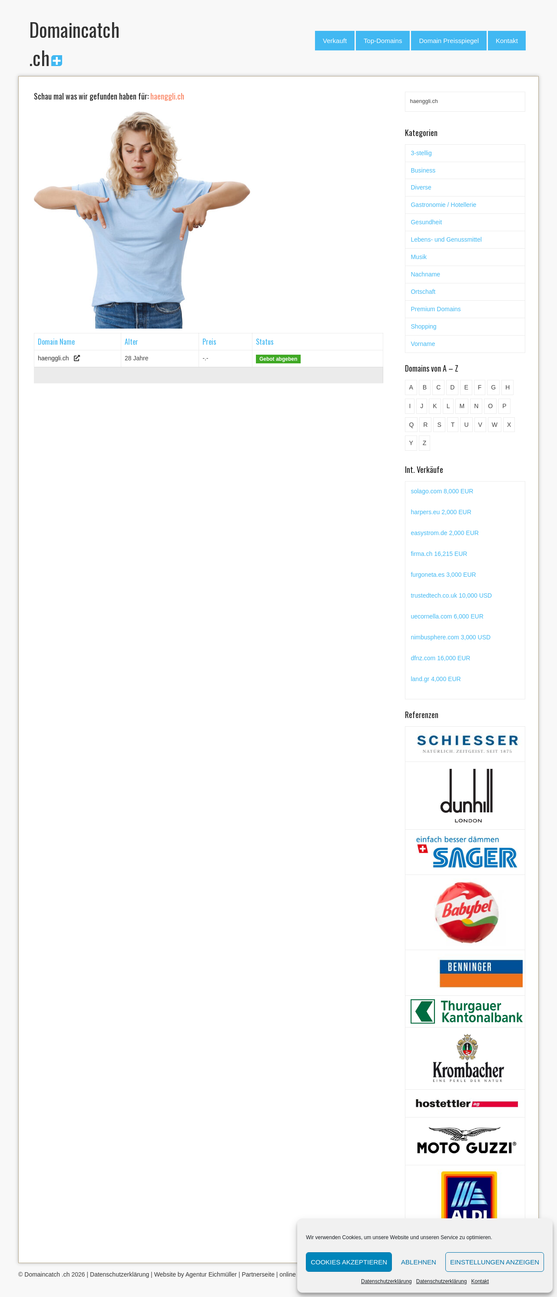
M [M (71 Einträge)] (461, 405)
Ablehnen (418, 1262)
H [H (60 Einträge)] (507, 387)
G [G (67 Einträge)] (493, 387)
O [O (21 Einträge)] (490, 405)
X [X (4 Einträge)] (509, 424)
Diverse (421, 187)
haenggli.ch (53, 358)
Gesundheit (426, 222)
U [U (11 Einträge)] (466, 424)
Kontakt (480, 1281)
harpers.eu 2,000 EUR (441, 512)
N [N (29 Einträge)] (476, 405)
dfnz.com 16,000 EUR (440, 658)
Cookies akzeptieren (349, 1262)
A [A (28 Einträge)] (411, 387)
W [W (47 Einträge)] (494, 424)
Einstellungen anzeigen (494, 1262)
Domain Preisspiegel (449, 40)
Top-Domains (383, 40)
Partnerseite (258, 1274)
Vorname (423, 343)
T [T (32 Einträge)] (453, 424)
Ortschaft (423, 291)
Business (423, 170)
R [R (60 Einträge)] (425, 424)
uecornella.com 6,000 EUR (447, 616)
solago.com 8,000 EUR (442, 491)
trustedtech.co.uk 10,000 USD (451, 595)
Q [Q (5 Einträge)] (411, 424)
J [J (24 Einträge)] (421, 405)
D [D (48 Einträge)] (452, 387)
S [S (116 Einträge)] (439, 424)
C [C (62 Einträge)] (438, 387)
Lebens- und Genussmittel (446, 239)
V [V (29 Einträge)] (480, 424)
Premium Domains (436, 309)
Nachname (425, 274)
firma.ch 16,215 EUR (439, 553)
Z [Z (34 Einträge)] (425, 442)
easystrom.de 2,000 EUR (444, 532)
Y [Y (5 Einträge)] (411, 442)
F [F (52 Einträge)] (480, 387)
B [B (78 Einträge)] (425, 387)
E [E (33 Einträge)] (466, 387)
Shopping (423, 326)
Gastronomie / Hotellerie (443, 204)
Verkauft (335, 40)
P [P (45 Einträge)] (504, 405)
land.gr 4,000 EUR (436, 678)
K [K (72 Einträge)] (435, 405)
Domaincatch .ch (47, 1274)
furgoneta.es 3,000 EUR (443, 574)
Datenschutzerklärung (386, 1281)
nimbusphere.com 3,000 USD (451, 637)
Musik (419, 256)
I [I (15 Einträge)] (410, 405)
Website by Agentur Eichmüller (195, 1274)
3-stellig (421, 153)
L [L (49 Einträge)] (448, 405)
